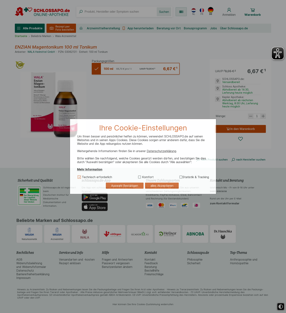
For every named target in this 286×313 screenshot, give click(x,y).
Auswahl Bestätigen (124, 185)
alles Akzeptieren (162, 185)
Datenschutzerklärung (161, 151)
